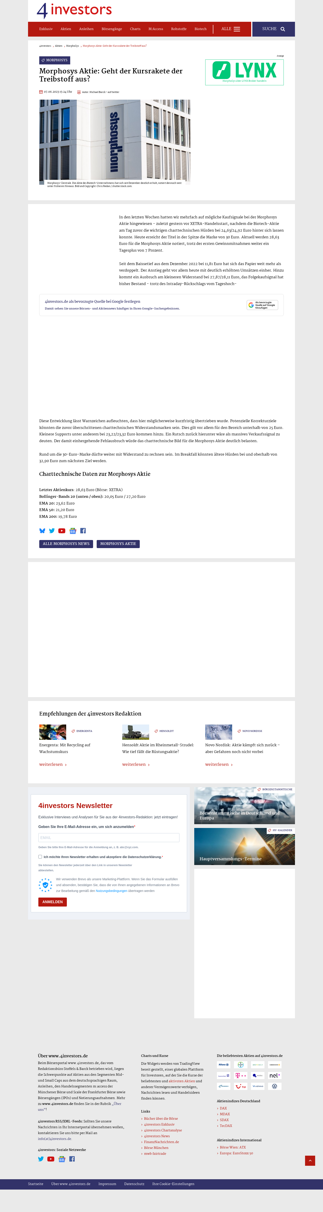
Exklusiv (45, 29)
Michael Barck (97, 92)
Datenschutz (134, 1184)
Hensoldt (166, 731)
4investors (45, 46)
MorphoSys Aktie (118, 544)
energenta (84, 731)
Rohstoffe (178, 29)
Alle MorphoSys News (66, 544)
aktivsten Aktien (182, 1081)
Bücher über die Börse (161, 1119)
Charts (135, 29)
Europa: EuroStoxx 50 (236, 1153)
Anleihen (86, 29)
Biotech (201, 29)
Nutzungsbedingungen (111, 891)
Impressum (107, 1184)
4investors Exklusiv (159, 1124)
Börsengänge (112, 29)
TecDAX (226, 1126)
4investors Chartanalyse (163, 1130)
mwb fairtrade (155, 1154)
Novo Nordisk (252, 731)
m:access (155, 29)
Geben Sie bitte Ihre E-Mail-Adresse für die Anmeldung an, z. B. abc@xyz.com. (88, 847)
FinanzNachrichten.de (161, 1142)
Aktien (66, 29)
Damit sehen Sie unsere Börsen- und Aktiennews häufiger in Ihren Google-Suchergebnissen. (112, 308)
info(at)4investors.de (54, 1139)
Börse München (156, 1148)
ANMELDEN (52, 902)
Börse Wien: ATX (233, 1147)
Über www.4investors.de (70, 1184)
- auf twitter (112, 92)
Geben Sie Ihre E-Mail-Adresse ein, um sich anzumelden (86, 827)
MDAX (225, 1114)
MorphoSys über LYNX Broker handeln (244, 72)
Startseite (35, 1184)
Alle (226, 29)
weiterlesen (51, 765)
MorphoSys (72, 46)
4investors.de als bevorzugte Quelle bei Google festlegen (92, 302)
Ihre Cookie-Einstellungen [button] (173, 1184)
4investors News (157, 1136)
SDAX (224, 1120)
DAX (223, 1108)
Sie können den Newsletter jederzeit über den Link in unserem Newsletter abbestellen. (85, 868)
